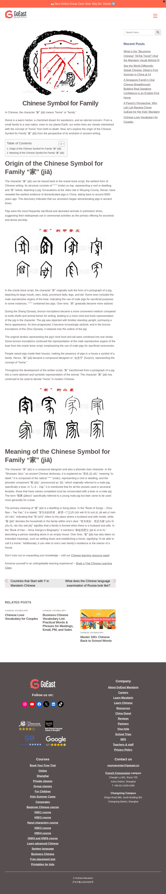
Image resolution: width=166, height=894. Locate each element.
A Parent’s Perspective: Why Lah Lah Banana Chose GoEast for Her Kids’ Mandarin (142, 107)
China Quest (123, 713)
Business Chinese (42, 854)
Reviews (123, 718)
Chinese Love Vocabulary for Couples (21, 616)
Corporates (43, 802)
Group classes (43, 786)
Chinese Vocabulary (16, 611)
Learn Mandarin (123, 697)
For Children (43, 791)
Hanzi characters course (42, 822)
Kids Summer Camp (42, 796)
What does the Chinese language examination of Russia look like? (87, 583)
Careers (123, 692)
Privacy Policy (123, 749)
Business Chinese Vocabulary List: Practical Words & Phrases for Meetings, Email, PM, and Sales (58, 622)
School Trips (123, 734)
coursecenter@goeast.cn (123, 765)
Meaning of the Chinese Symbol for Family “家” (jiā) (36, 152)
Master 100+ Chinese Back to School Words (96, 638)
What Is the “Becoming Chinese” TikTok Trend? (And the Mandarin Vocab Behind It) (141, 56)
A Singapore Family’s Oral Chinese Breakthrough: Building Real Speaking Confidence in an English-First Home (141, 89)
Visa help (123, 729)
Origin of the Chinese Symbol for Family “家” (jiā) (35, 148)
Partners (123, 723)
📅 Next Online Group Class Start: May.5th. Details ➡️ (83, 3)
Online (43, 770)
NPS (123, 739)
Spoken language (43, 848)
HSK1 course (42, 812)
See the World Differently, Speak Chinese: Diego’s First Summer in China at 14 (141, 70)
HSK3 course (42, 828)
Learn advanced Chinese (43, 843)
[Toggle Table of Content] (60, 144)
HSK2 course (42, 817)
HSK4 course (42, 833)
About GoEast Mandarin (123, 687)
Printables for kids (42, 864)
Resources (123, 708)
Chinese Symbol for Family (60, 103)
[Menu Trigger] (155, 15)
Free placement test (42, 859)
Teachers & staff (123, 744)
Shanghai (43, 776)
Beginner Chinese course (43, 807)
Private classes (42, 781)
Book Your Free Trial (43, 765)
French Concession (117, 773)
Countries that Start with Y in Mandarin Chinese (30, 583)
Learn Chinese (123, 702)
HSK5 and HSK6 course (43, 838)
